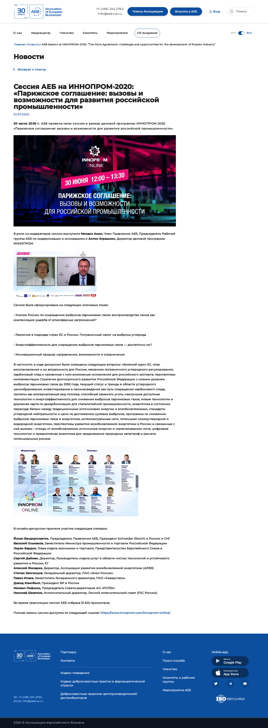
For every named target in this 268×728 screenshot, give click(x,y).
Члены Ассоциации (145, 11)
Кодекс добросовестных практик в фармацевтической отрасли (103, 683)
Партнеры (68, 652)
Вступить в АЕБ (185, 11)
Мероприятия (115, 32)
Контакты (68, 660)
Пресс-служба (174, 660)
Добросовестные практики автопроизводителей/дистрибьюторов (99, 695)
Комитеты (88, 32)
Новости (33, 44)
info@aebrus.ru (108, 14)
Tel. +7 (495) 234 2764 (28, 697)
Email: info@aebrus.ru (28, 701)
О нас (17, 32)
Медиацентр (40, 32)
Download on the (227, 672)
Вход (214, 11)
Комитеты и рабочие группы (179, 679)
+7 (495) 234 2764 (108, 9)
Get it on (228, 660)
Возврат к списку (32, 69)
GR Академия (143, 32)
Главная (19, 44)
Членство (65, 32)
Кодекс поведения (75, 672)
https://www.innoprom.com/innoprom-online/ (135, 612)
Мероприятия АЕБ (177, 690)
